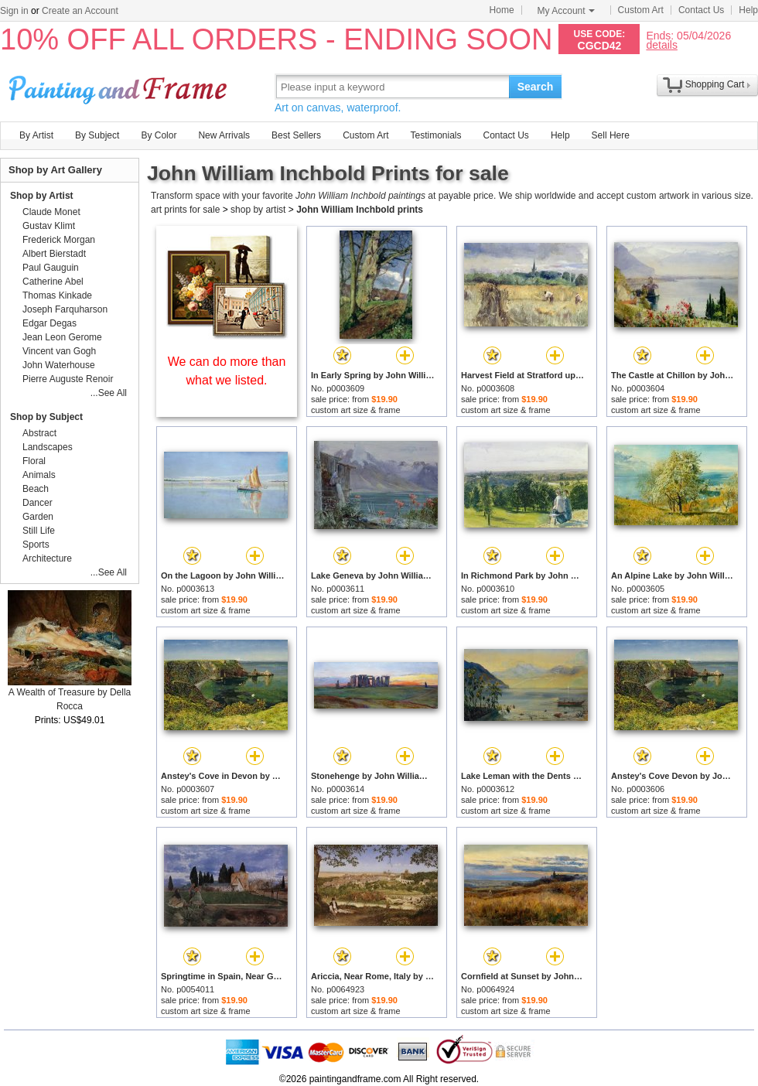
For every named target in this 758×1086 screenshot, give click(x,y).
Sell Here (611, 135)
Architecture (47, 558)
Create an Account (80, 10)
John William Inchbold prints (359, 209)
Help (748, 10)
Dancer (37, 502)
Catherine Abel (53, 281)
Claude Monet (51, 212)
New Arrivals (224, 135)
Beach (35, 488)
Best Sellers (296, 135)
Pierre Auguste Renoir (67, 379)
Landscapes (47, 447)
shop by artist (257, 209)
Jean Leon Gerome (62, 337)
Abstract (39, 433)
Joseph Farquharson (65, 309)
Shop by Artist (41, 195)
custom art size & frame (356, 410)
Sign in (14, 10)
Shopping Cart (715, 84)
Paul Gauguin (50, 267)
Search (535, 86)
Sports (36, 544)
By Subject (97, 135)
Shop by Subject (46, 417)
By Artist (36, 135)
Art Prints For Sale (120, 86)
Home (502, 10)
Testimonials (435, 135)
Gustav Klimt (48, 225)
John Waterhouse (58, 365)
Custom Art (641, 10)
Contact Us (701, 10)
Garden (37, 516)
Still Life (38, 530)
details (661, 44)
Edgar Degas (49, 323)
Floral (34, 461)
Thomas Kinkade (57, 295)
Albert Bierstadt (54, 253)
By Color (158, 135)
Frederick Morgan (58, 239)
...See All (108, 393)
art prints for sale (185, 209)
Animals (39, 475)
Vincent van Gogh (59, 351)
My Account (566, 10)
